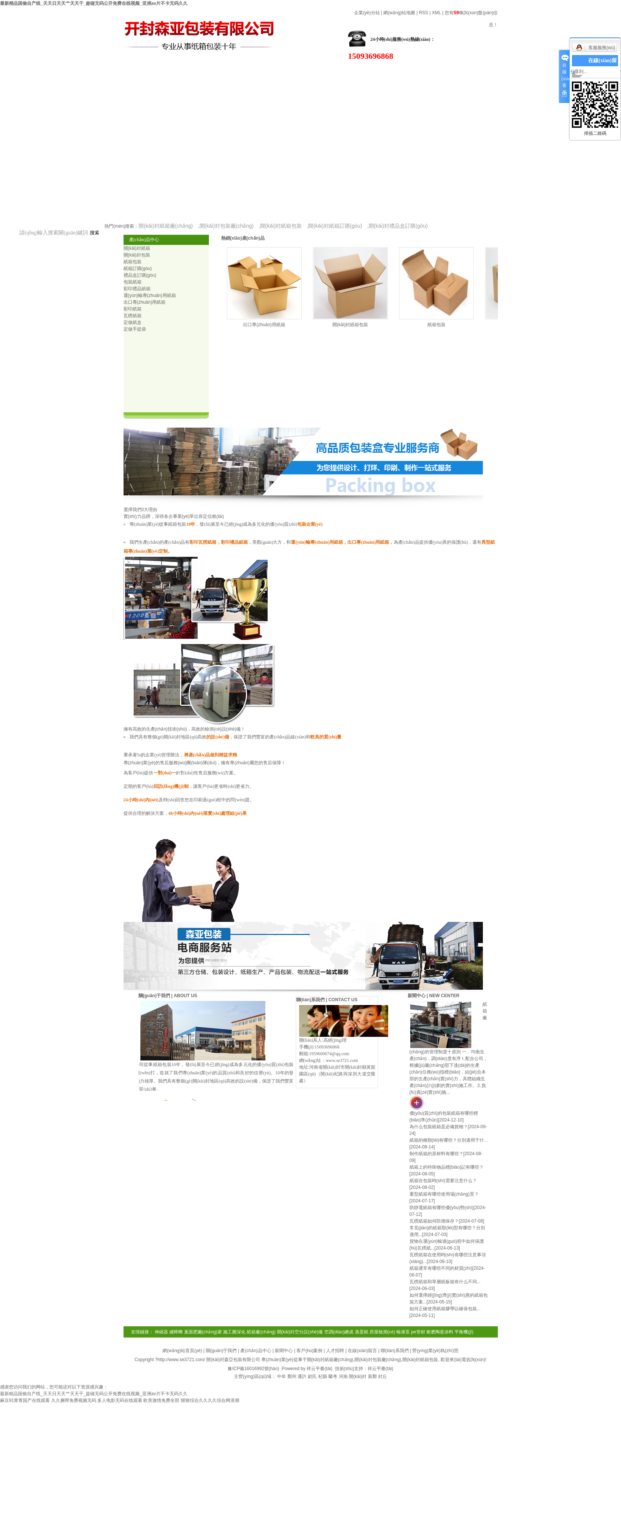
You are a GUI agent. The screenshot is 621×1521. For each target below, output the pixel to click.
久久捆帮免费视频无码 (73, 1400)
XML (436, 12)
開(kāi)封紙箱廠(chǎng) (330, 1359)
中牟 (281, 1376)
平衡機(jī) (463, 1332)
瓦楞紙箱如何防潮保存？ (434, 1221)
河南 (343, 1376)
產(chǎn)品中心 (187, 61)
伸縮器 (161, 1332)
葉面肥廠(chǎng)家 (203, 1332)
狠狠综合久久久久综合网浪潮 (210, 1400)
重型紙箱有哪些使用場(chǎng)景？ (444, 1194)
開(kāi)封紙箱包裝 (350, 324)
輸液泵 (403, 1332)
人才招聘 (335, 1350)
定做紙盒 (132, 322)
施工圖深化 (234, 1332)
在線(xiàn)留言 (486, 74)
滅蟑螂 (176, 1332)
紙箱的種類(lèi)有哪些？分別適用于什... (449, 1140)
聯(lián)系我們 (395, 1350)
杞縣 (322, 1376)
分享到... (578, 71)
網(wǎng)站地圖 (399, 12)
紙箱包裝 (436, 324)
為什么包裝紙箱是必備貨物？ (439, 1126)
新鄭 (372, 1376)
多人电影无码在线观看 (119, 1400)
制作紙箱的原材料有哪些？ (436, 1153)
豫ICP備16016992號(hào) (253, 1368)
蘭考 (332, 1376)
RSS (423, 12)
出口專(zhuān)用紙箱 (264, 324)
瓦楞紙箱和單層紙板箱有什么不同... (445, 1281)
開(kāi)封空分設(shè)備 (300, 1332)
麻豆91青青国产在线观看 (25, 1400)
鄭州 (291, 1376)
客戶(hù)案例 (309, 1350)
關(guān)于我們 (112, 61)
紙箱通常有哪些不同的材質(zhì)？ (441, 1268)
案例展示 (411, 74)
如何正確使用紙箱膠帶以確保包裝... (445, 1308)
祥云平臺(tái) (319, 1368)
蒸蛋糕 (361, 1332)
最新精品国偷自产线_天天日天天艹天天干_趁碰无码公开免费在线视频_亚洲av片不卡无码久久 (94, 3)
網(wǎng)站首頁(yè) (37, 61)
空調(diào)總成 (339, 1332)
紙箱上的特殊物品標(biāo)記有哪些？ (447, 1167)
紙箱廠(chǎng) (261, 1332)
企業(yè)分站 (367, 12)
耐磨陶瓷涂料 (439, 1332)
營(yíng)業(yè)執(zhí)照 (435, 1350)
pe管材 (418, 1332)
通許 (302, 1376)
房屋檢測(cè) (382, 1332)
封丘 (382, 1376)
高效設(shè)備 (337, 74)
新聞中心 (284, 1350)
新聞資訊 (262, 61)
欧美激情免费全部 (161, 1400)
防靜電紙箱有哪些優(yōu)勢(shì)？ (442, 1207)
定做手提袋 (135, 329)
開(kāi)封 (357, 1376)
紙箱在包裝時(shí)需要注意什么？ (443, 1180)
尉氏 (312, 1376)
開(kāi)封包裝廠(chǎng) (377, 1359)
